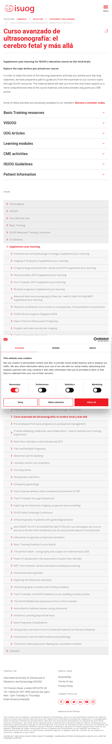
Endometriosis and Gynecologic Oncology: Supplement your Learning (51, 253)
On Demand (15, 239)
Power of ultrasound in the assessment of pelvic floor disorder (48, 558)
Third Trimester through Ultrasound (34, 498)
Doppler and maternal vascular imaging (35, 328)
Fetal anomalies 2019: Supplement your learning (40, 275)
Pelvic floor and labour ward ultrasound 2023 (38, 441)
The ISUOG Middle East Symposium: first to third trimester (45, 601)
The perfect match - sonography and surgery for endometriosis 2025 (51, 551)
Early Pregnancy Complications (30, 622)
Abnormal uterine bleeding (28, 455)
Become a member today (90, 102)
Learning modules (18, 143)
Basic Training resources (24, 113)
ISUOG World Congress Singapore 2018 (35, 314)
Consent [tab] (19, 348)
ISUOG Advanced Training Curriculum (29, 232)
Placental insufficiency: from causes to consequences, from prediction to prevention (59, 307)
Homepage (21, 19)
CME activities (16, 154)
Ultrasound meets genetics (28, 572)
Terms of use (65, 681)
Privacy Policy (65, 685)
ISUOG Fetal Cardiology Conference (33, 512)
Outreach (14, 651)
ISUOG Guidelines (18, 164)
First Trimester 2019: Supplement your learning (40, 282)
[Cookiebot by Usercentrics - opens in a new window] (96, 339)
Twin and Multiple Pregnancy (30, 448)
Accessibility (64, 676)
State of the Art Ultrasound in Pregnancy (36, 321)
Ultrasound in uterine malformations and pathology (42, 636)
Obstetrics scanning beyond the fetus (34, 615)
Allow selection (56, 402)
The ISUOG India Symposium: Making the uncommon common (48, 643)
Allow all (91, 402)
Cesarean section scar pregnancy (32, 462)
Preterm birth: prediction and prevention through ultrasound (47, 409)
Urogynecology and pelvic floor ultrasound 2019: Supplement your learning (55, 268)
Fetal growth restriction (27, 477)
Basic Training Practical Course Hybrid (35, 544)
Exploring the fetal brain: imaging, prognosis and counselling (47, 505)
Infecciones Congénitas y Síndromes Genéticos (39, 537)
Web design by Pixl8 (69, 711)
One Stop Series (22, 470)
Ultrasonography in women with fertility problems (41, 587)
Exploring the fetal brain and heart (33, 580)
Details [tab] (56, 348)
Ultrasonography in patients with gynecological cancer (43, 519)
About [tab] (92, 348)
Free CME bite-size (19, 218)
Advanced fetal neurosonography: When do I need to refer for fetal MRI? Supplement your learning (53, 298)
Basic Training (17, 225)
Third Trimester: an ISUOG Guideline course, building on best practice (52, 594)
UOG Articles (14, 133)
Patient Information (20, 174)
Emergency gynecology (26, 484)
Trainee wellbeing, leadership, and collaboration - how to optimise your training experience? (57, 432)
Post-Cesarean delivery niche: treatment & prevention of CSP (47, 491)
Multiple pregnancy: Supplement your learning (39, 289)
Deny (20, 402)
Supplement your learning (62, 19)
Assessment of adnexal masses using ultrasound (40, 608)
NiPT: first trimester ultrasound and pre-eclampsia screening (47, 565)
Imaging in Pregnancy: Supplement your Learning (41, 260)
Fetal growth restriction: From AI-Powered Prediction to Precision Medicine (54, 629)
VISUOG (10, 123)
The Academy (16, 204)
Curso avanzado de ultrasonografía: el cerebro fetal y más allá (50, 416)
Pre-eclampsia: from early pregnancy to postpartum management (50, 423)
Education (38, 19)
